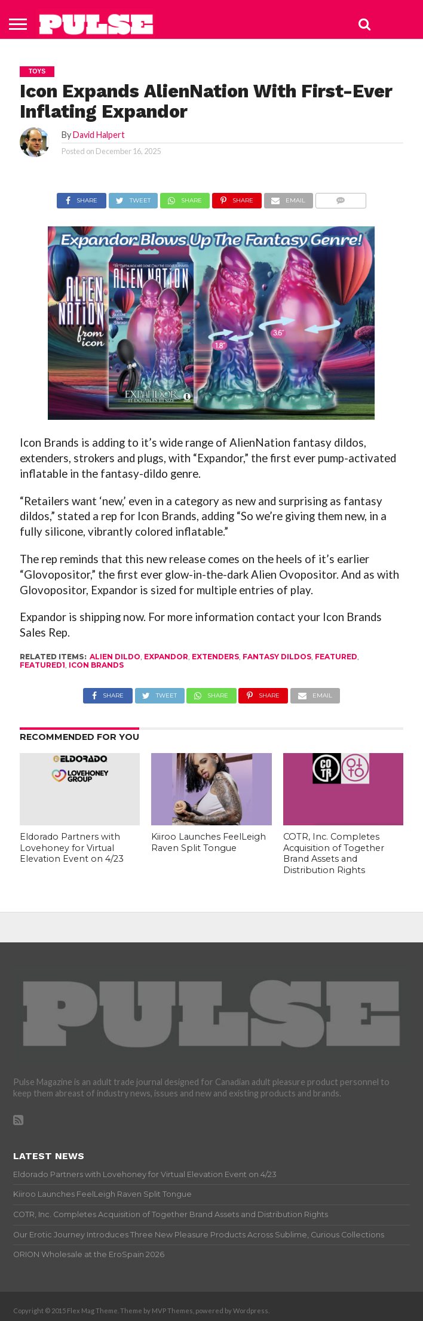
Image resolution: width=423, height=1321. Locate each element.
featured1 (42, 664)
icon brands (96, 664)
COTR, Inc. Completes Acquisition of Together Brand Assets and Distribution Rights (333, 853)
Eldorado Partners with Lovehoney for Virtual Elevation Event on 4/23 (72, 847)
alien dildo (115, 656)
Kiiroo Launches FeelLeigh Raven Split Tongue (208, 842)
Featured (336, 656)
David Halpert (99, 135)
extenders (215, 656)
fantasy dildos (277, 656)
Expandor (166, 656)
